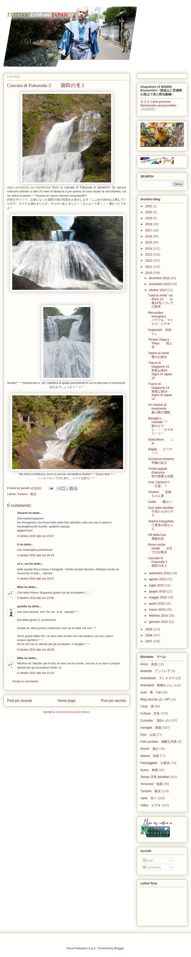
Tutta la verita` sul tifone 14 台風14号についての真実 (161, 301)
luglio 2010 (157, 585)
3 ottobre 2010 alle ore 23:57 (35, 536)
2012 (149, 260)
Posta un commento (25, 681)
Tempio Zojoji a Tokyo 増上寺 (160, 343)
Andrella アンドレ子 (155, 671)
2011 (149, 266)
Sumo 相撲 (149, 770)
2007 (149, 641)
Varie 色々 (148, 798)
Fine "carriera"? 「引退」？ (162, 484)
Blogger (119, 948)
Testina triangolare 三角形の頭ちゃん (164, 525)
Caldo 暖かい (160, 501)
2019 (149, 218)
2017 (149, 230)
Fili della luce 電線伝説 (160, 536)
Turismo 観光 (26, 494)
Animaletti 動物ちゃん (156, 685)
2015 (149, 242)
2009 (149, 629)
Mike (20, 587)
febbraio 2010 (159, 615)
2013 (149, 254)
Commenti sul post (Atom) (73, 712)
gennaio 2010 (159, 622)
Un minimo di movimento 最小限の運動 (160, 408)
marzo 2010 (157, 609)
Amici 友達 (148, 664)
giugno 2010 (158, 591)
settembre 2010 (160, 573)
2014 (149, 248)
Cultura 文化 (150, 713)
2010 (149, 272)
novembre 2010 (160, 284)
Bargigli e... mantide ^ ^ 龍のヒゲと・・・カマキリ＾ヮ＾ (160, 425)
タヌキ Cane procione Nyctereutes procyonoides (158, 103)
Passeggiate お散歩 (155, 763)
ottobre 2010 (158, 290)
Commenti (152, 867)
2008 (149, 635)
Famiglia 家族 (150, 727)
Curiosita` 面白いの (154, 720)
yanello (22, 606)
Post (148, 860)
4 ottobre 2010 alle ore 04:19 (35, 555)
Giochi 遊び (149, 748)
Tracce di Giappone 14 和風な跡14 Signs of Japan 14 (160, 391)
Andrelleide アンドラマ (157, 678)
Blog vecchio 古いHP (154, 699)
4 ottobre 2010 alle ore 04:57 (35, 578)
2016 (149, 236)
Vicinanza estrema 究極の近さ (164, 460)
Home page (67, 700)
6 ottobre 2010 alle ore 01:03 (35, 673)
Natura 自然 (149, 756)
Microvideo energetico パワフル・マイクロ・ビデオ (160, 318)
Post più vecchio (113, 700)
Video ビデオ (150, 805)
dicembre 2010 (159, 278)
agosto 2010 (158, 579)
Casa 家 (147, 706)
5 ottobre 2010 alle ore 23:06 (35, 598)
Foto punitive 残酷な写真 (158, 741)
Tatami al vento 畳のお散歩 (161, 355)
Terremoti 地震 (151, 784)
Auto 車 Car (150, 692)
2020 (149, 212)
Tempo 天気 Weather (154, 777)
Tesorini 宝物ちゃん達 (159, 493)
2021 (149, 206)
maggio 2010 (158, 597)
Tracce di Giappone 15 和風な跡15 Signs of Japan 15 (160, 370)
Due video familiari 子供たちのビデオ (164, 511)
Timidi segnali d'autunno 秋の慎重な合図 (160, 472)
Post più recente (19, 700)
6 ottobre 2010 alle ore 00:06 (35, 649)
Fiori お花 (148, 734)
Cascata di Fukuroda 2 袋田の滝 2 (160, 561)
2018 (149, 224)
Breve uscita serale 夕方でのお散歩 (160, 548)
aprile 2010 (157, 603)
